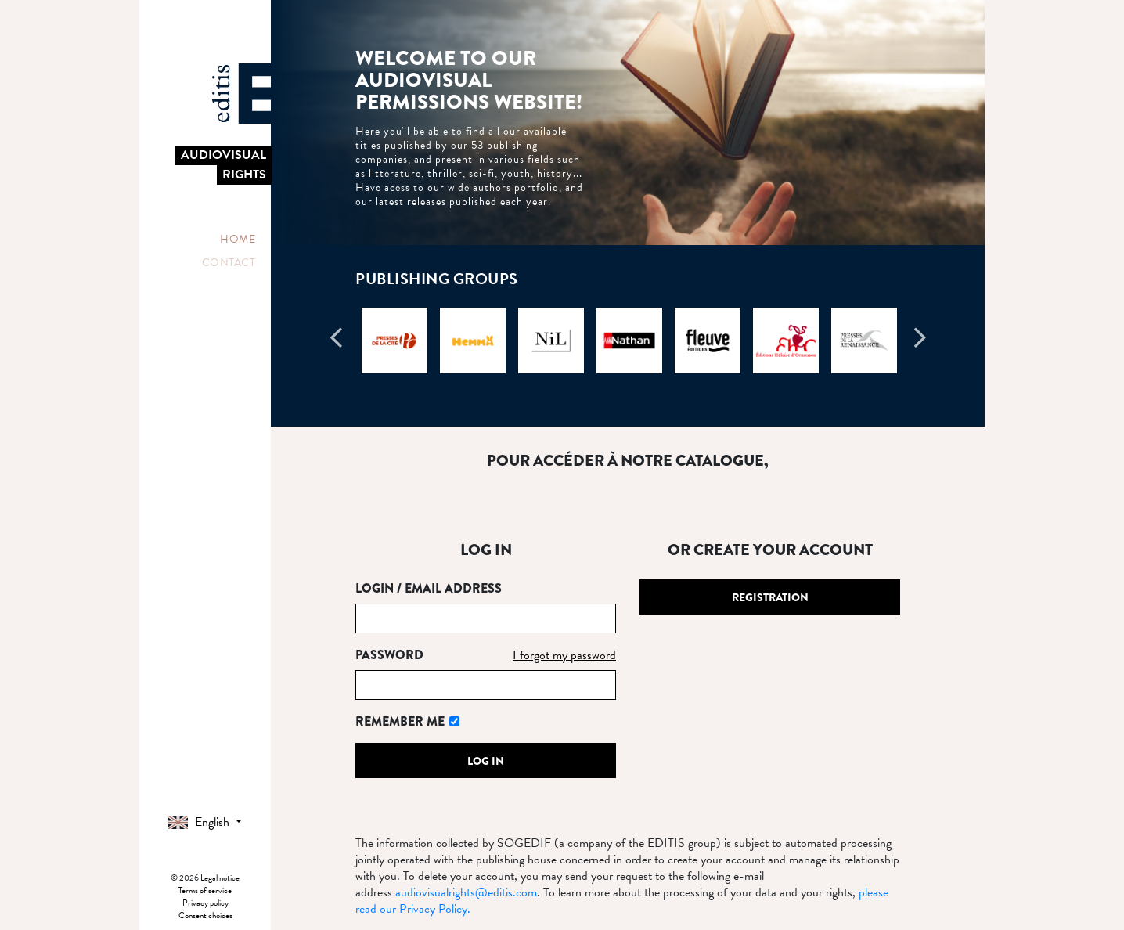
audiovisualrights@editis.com (466, 892)
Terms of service (205, 890)
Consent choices (205, 915)
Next (920, 344)
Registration (770, 597)
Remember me (400, 721)
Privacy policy (205, 903)
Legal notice (220, 878)
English (200, 822)
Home (237, 239)
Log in (485, 761)
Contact (229, 262)
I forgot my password (564, 655)
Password (389, 655)
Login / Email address (428, 588)
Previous (336, 344)
